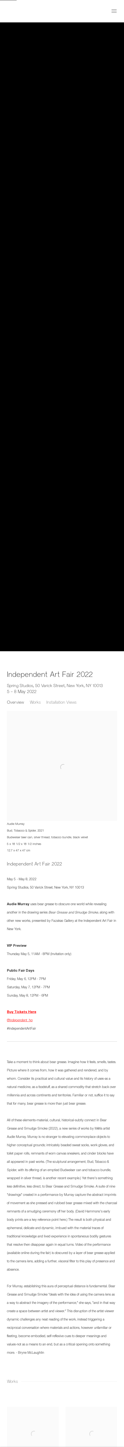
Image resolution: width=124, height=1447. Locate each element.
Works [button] (35, 702)
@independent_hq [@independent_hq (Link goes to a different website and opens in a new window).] (20, 1020)
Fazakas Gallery (25, 11)
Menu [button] (113, 11)
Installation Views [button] (61, 702)
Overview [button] (15, 702)
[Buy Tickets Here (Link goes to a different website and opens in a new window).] (21, 1012)
